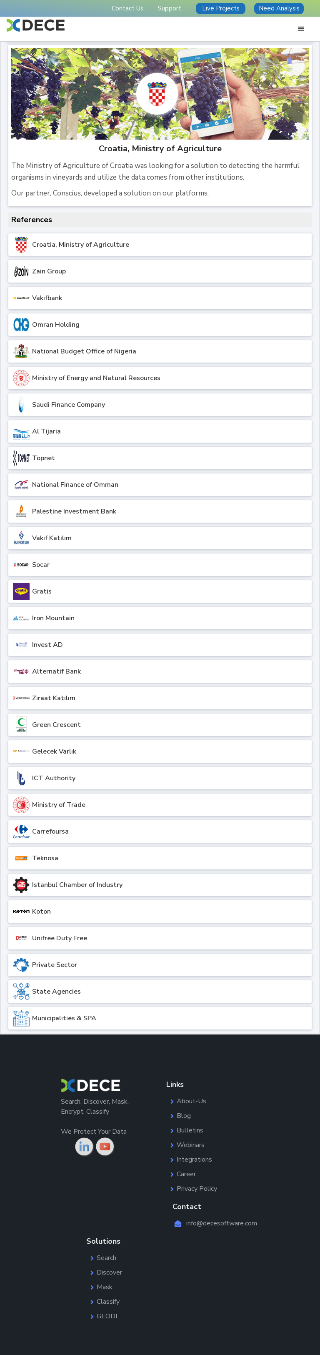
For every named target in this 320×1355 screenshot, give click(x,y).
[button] (301, 29)
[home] (36, 25)
